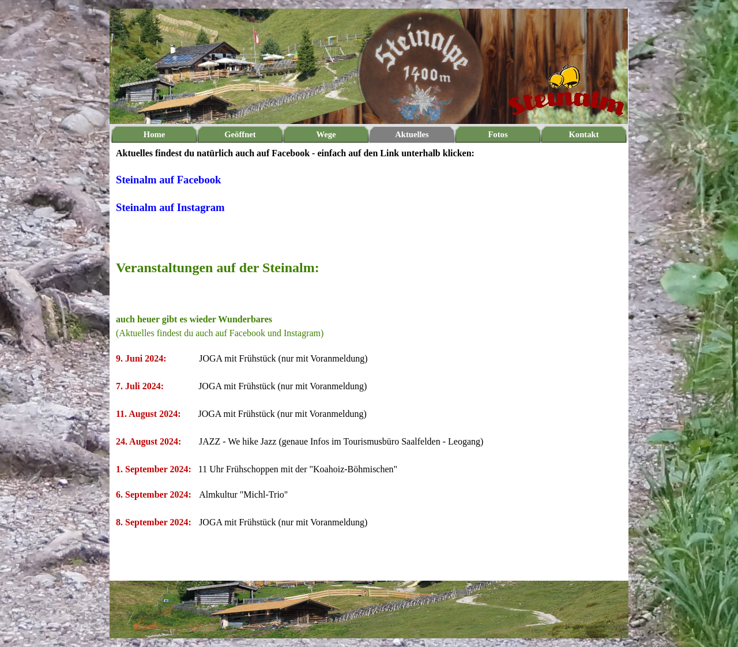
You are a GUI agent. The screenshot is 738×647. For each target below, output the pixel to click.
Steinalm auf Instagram (170, 207)
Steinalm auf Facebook (168, 180)
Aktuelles (412, 134)
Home (154, 134)
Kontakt (583, 134)
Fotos (497, 134)
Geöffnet (240, 134)
